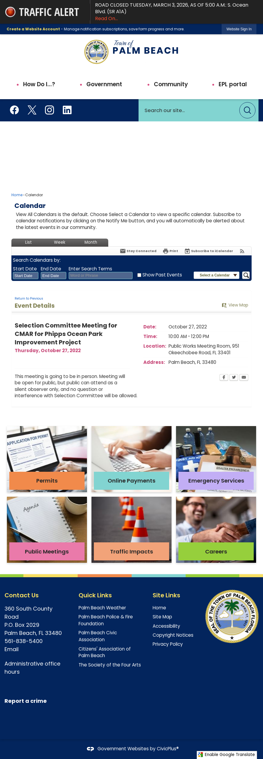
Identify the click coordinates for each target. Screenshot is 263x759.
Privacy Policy (168, 644)
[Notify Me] (138, 251)
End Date (51, 269)
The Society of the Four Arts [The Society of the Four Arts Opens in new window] (110, 665)
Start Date (25, 269)
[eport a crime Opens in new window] (27, 701)
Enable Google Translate (226, 754)
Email (12, 649)
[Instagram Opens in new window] (49, 109)
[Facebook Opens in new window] (14, 109)
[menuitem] (35, 84)
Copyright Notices (173, 635)
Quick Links (95, 595)
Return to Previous (29, 298)
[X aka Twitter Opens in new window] (32, 109)
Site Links (166, 595)
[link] (239, 29)
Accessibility (166, 626)
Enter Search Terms (90, 269)
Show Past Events (162, 275)
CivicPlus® (168, 748)
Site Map (162, 617)
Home (16, 194)
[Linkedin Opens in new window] (67, 109)
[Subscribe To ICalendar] (208, 251)
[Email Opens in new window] (243, 378)
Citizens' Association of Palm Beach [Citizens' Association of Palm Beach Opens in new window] (105, 652)
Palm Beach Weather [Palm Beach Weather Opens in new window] (102, 608)
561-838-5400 (23, 641)
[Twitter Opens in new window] (233, 378)
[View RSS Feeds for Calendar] (242, 251)
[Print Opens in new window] (170, 251)
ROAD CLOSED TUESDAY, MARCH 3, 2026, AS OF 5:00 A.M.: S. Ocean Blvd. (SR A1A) (176, 12)
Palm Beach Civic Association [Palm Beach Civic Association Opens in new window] (98, 636)
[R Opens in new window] (6, 701)
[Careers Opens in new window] (216, 530)
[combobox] (25, 275)
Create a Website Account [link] (33, 29)
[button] (247, 110)
